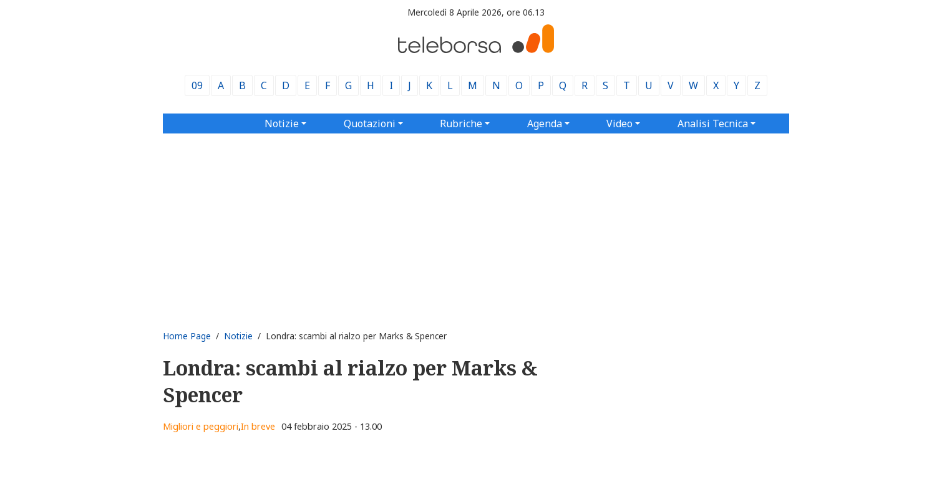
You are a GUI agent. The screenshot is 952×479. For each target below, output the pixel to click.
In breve (258, 426)
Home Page (187, 336)
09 (197, 85)
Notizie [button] (282, 123)
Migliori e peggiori (200, 426)
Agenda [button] (544, 123)
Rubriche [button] (461, 123)
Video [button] (619, 123)
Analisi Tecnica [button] (713, 123)
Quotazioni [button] (370, 123)
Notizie (238, 336)
